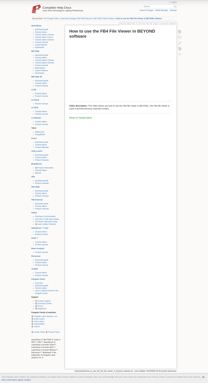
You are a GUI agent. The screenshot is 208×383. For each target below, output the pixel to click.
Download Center (45, 303)
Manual (38, 173)
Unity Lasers (36, 151)
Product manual (41, 42)
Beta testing (40, 68)
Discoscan (35, 256)
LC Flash (35, 100)
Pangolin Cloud (38, 279)
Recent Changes (146, 10)
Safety (34, 213)
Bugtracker (42, 309)
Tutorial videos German (44, 40)
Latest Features (41, 70)
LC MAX (34, 108)
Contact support (44, 301)
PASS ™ (35, 238)
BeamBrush (36, 164)
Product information (45, 168)
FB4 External (37, 200)
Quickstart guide (41, 29)
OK (203, 377)
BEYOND (35, 51)
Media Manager (161, 10)
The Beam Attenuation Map (46, 222)
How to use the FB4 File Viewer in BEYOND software (139, 18)
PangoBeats (40, 134)
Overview (39, 283)
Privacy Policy (53, 332)
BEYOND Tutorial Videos (104, 18)
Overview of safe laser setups (47, 219)
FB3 (33, 177)
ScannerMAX (39, 324)
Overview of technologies (45, 216)
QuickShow (36, 26)
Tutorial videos (41, 32)
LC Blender (36, 118)
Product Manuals (42, 147)
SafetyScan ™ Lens (39, 228)
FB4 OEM (35, 187)
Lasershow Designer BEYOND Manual (76, 18)
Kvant (33, 138)
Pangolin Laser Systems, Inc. (46, 316)
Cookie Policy (39, 332)
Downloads (39, 47)
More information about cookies (16, 380)
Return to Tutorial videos (80, 118)
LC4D (33, 90)
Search (175, 6)
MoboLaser (39, 132)
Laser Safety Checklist (47, 224)
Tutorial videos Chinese (44, 35)
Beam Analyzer (37, 248)
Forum (40, 306)
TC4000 (34, 269)
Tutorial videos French (44, 37)
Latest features (41, 45)
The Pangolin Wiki (50, 18)
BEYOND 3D (36, 77)
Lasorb (36, 326)
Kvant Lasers (39, 319)
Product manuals (42, 183)
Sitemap (173, 10)
